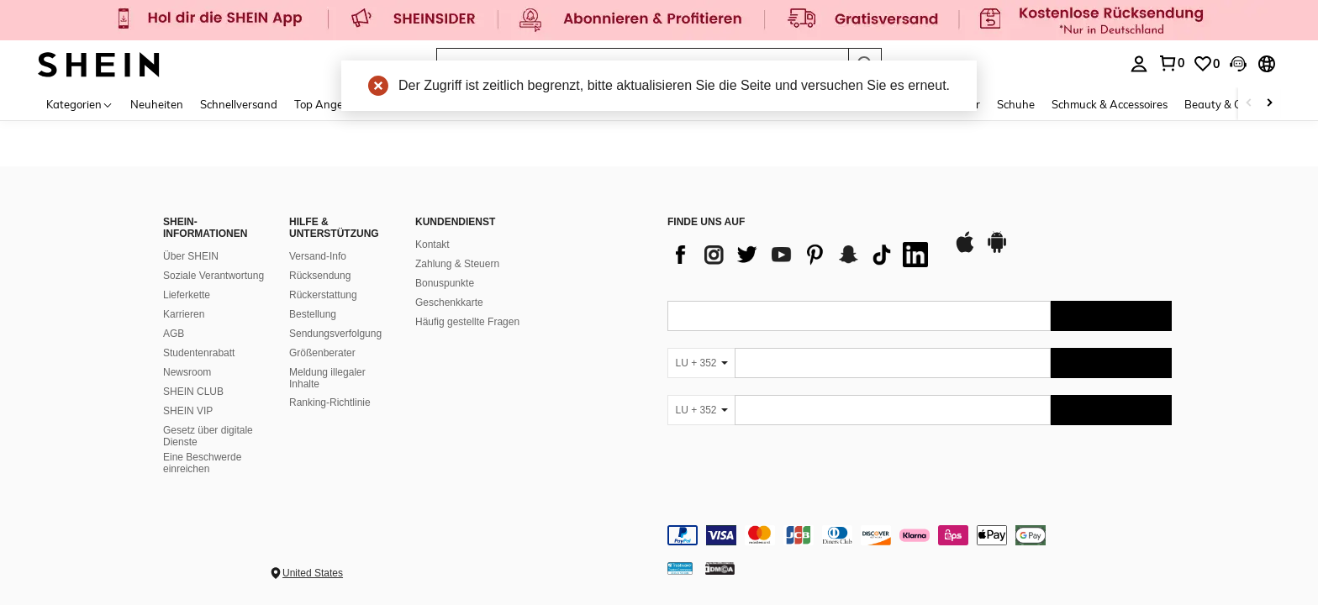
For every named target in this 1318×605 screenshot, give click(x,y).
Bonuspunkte (444, 283)
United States (312, 573)
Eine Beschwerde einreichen (202, 463)
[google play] (997, 250)
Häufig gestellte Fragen (467, 322)
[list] (801, 254)
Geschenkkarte (449, 302)
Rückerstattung (323, 295)
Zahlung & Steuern (457, 264)
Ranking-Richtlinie (330, 402)
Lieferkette (186, 295)
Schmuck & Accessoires (1110, 104)
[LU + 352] (701, 363)
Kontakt (432, 244)
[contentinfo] (919, 535)
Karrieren (183, 314)
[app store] (965, 250)
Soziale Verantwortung (213, 275)
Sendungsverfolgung (335, 333)
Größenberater (322, 353)
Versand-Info (317, 256)
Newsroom (187, 372)
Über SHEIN (191, 256)
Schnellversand (238, 104)
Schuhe (1016, 104)
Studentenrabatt (199, 353)
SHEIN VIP (188, 411)
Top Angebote (330, 104)
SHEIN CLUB (193, 391)
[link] (659, 20)
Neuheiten (156, 104)
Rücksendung (320, 275)
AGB (173, 333)
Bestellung (312, 314)
